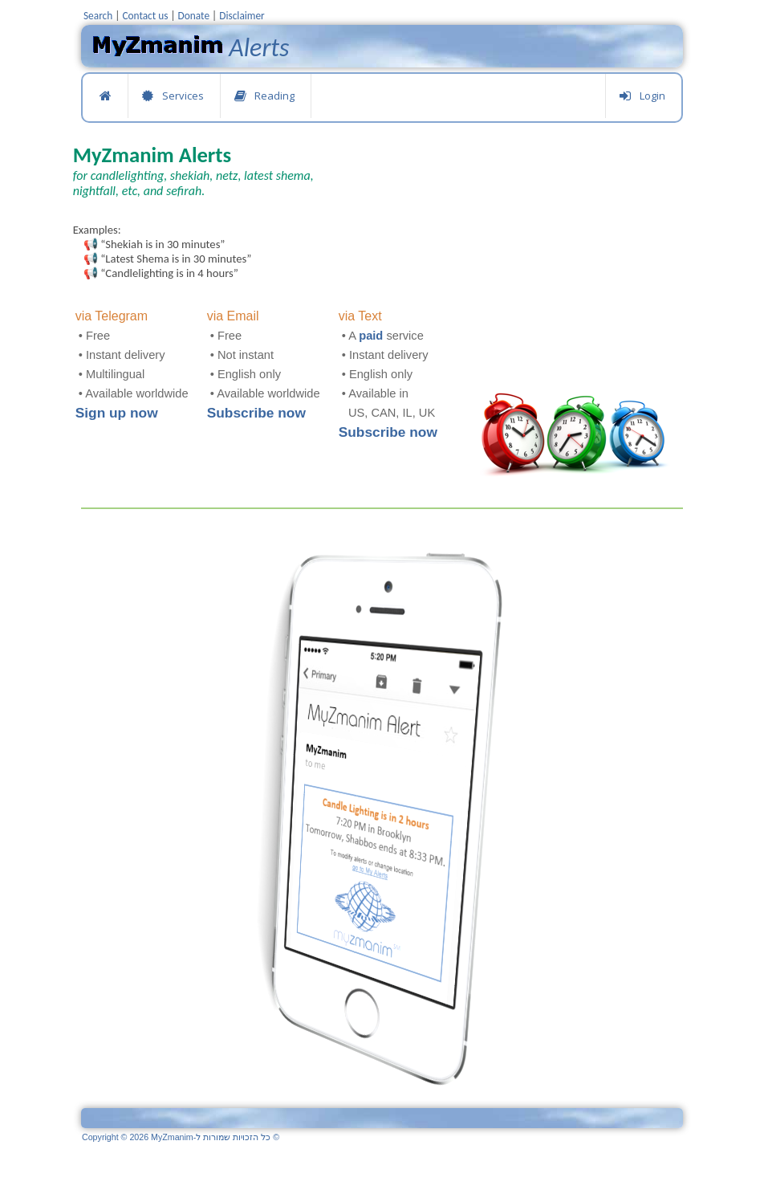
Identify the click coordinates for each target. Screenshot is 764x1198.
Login (642, 96)
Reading (264, 96)
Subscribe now (256, 413)
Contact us (145, 15)
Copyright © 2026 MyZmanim (180, 1137)
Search (97, 15)
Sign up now (116, 413)
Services (172, 96)
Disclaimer (242, 15)
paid (371, 335)
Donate (193, 15)
